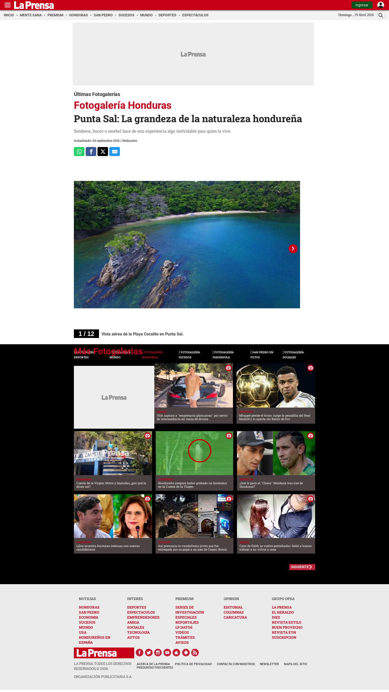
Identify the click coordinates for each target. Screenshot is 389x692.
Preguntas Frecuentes (155, 667)
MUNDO (86, 627)
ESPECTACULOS (141, 612)
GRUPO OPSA (283, 598)
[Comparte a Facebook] (91, 151)
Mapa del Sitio (295, 664)
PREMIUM (184, 598)
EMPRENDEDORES (143, 617)
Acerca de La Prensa (153, 664)
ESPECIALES (186, 617)
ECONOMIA (88, 617)
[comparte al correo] (114, 151)
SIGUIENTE (300, 567)
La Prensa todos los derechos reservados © (102, 666)
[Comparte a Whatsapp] (79, 151)
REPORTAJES (187, 622)
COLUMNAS (234, 612)
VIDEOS (182, 632)
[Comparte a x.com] (103, 151)
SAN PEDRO (89, 612)
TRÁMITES (185, 637)
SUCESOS (87, 622)
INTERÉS (135, 598)
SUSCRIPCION (284, 637)
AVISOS (182, 642)
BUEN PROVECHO (287, 627)
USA (82, 632)
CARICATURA (235, 617)
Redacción (129, 140)
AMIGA (133, 622)
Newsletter (269, 664)
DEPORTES (136, 607)
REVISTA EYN (284, 632)
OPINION (231, 598)
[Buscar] (381, 15)
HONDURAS (89, 607)
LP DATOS (183, 627)
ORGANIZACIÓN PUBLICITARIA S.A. (103, 676)
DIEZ (276, 617)
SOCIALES (135, 627)
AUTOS (133, 637)
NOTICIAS (87, 598)
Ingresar (362, 5)
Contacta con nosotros (236, 664)
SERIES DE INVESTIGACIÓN (189, 610)
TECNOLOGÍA (138, 632)
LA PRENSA (282, 607)
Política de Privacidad (193, 664)
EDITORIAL (233, 607)
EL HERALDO (283, 612)
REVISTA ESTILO (286, 622)
